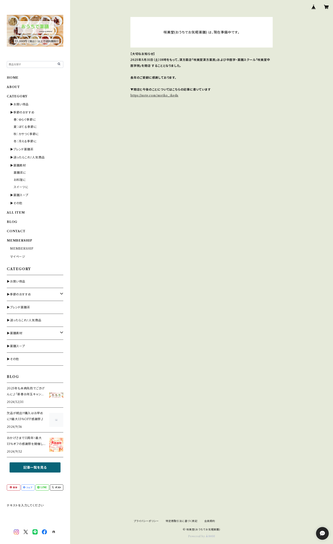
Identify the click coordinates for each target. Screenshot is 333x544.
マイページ (17, 257)
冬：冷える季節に (25, 141)
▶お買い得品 (19, 104)
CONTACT (16, 231)
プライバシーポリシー (146, 521)
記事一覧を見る (35, 467)
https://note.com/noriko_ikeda (154, 95)
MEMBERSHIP (22, 248)
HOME (12, 78)
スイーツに (21, 187)
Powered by (201, 536)
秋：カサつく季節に (26, 134)
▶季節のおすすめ (22, 112)
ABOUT (13, 87)
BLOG (12, 222)
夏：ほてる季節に (25, 127)
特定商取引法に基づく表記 (182, 521)
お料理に (20, 180)
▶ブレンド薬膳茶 (21, 149)
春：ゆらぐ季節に (25, 120)
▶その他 (16, 203)
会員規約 (209, 521)
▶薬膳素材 (18, 165)
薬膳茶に (20, 173)
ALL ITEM (16, 212)
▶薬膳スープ (19, 195)
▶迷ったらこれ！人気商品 (27, 157)
